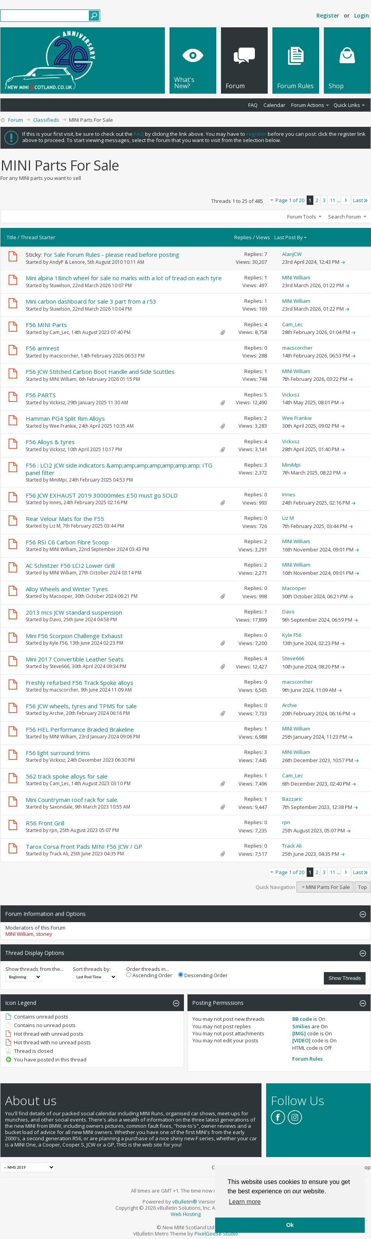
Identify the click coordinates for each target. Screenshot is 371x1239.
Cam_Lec (59, 332)
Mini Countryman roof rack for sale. (72, 799)
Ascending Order (149, 975)
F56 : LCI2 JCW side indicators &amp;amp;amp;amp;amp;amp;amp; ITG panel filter (119, 468)
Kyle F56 (58, 643)
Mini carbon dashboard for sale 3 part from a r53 (91, 301)
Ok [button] (289, 1225)
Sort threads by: (92, 969)
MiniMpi (58, 479)
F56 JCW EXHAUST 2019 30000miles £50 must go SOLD (102, 495)
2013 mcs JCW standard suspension (74, 612)
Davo (55, 619)
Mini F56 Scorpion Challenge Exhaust (74, 636)
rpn (53, 830)
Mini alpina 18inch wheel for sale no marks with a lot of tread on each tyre (124, 278)
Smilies (301, 1026)
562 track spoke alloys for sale (67, 776)
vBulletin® (184, 1201)
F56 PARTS (41, 395)
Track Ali (58, 853)
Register (327, 15)
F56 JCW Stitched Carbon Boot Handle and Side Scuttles (100, 371)
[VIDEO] (301, 1040)
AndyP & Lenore (67, 262)
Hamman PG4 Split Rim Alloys (65, 418)
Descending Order (203, 975)
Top (362, 887)
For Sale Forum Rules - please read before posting (111, 254)
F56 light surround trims (58, 753)
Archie (56, 713)
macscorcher (63, 355)
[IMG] (299, 1033)
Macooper (60, 596)
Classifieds (46, 119)
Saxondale (60, 806)
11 (332, 200)
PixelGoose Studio (216, 1233)
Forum (15, 119)
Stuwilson (59, 285)
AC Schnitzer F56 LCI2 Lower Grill (70, 565)
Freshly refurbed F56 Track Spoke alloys (79, 682)
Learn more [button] (245, 1201)
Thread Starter (38, 237)
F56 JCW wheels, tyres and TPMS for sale (81, 706)
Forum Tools (301, 216)
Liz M (54, 526)
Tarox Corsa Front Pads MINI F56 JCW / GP (84, 846)
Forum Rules (307, 1058)
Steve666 (59, 666)
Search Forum (344, 216)
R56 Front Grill (45, 823)
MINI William (62, 379)
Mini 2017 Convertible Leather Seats (75, 659)
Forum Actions (307, 104)
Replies (243, 237)
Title (11, 237)
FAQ (253, 104)
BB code (302, 1018)
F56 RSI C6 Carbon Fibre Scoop (67, 542)
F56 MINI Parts (46, 325)
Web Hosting (186, 1214)
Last (361, 200)
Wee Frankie (62, 426)
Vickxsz (57, 402)
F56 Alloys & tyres (50, 442)
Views (263, 237)
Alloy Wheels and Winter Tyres (67, 589)
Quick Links (347, 104)
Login (361, 15)
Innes (55, 502)
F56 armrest (42, 348)
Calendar (274, 104)
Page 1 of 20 (290, 200)
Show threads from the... (34, 969)
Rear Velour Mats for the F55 (65, 519)
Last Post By (290, 237)
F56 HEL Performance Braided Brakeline (80, 729)
